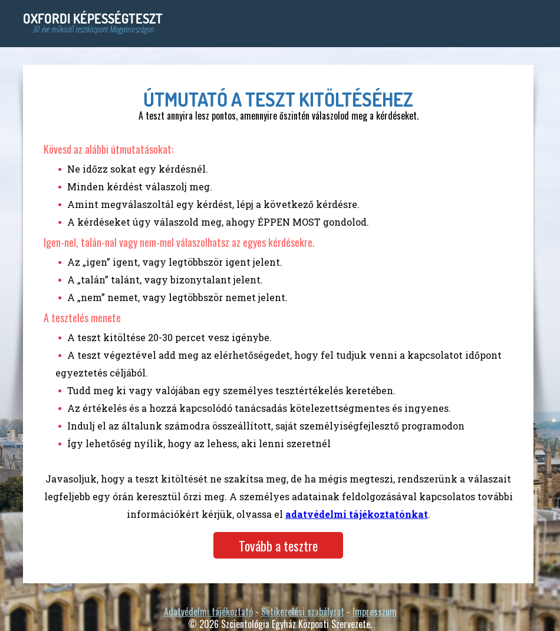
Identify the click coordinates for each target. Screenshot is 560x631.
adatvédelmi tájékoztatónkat (356, 514)
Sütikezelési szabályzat (302, 611)
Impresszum (375, 611)
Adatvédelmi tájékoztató (208, 611)
